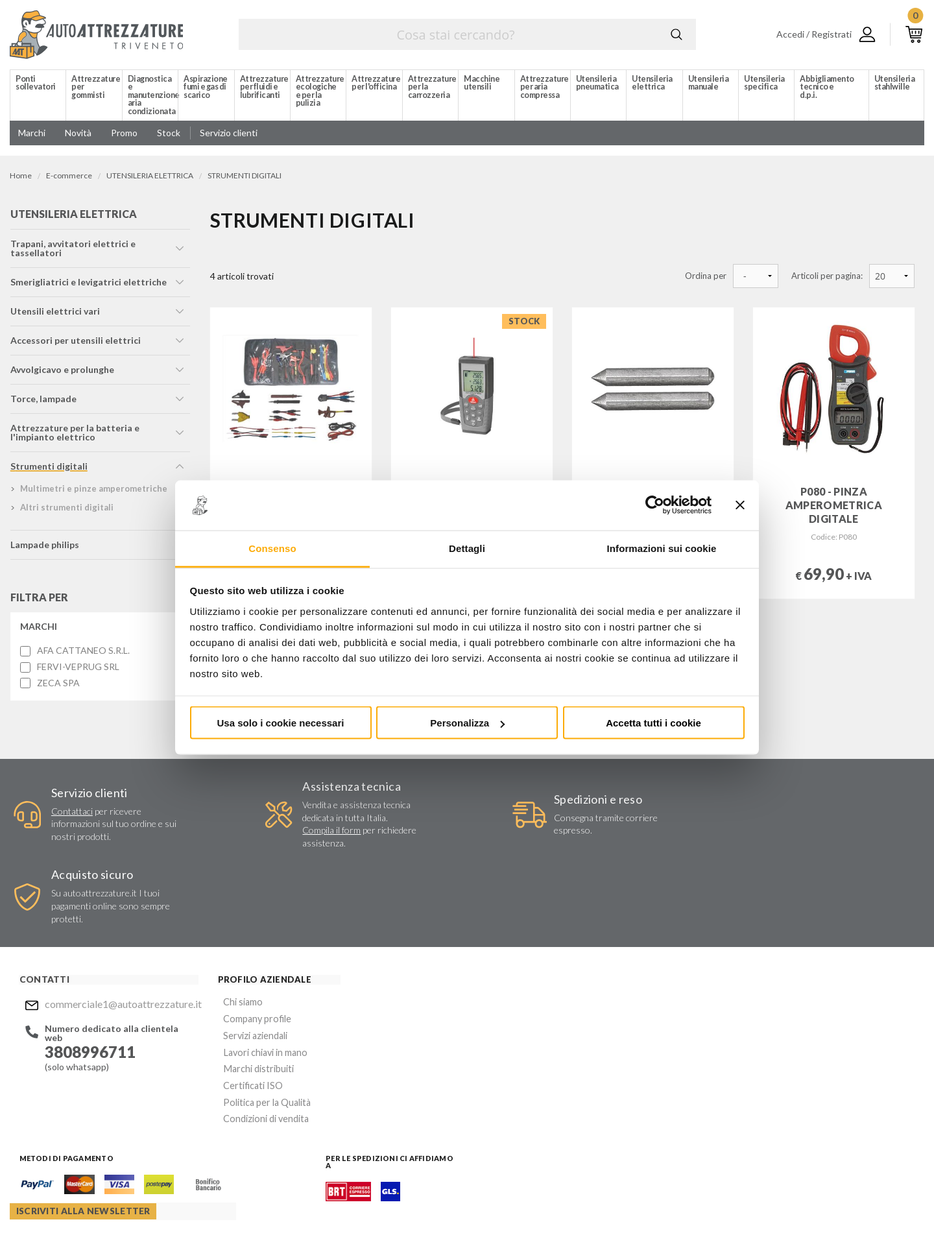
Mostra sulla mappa (760, 1019)
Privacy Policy (522, 1060)
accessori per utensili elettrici (75, 343)
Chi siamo (225, 929)
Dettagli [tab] (467, 547)
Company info (342, 1199)
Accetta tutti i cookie (653, 722)
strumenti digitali (48, 469)
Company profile (239, 944)
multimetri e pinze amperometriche (93, 491)
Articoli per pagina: (827, 276)
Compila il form (311, 833)
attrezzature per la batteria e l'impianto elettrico (74, 436)
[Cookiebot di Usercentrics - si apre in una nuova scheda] (655, 505)
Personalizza (467, 722)
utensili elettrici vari (54, 314)
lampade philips (44, 547)
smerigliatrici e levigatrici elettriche (88, 285)
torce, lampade (43, 401)
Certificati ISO (235, 1007)
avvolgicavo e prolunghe (62, 372)
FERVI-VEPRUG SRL (77, 670)
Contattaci (69, 814)
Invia (650, 1022)
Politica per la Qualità (249, 1022)
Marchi (37, 629)
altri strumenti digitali (66, 510)
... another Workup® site (877, 1201)
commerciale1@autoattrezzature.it (113, 931)
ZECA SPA (57, 686)
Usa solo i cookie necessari (280, 722)
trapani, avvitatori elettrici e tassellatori (72, 251)
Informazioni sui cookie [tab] (662, 547)
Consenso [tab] (272, 547)
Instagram (510, 1123)
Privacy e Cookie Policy (452, 1199)
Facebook (484, 1123)
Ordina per (705, 276)
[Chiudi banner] (740, 505)
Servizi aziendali (237, 960)
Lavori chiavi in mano (247, 975)
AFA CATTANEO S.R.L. (82, 654)
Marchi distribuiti (240, 991)
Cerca (676, 34)
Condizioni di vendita (248, 1038)
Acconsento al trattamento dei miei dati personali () (578, 1055)
